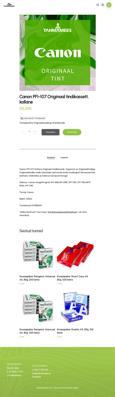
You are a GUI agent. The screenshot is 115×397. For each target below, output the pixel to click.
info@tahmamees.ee (41, 373)
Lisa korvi (50, 132)
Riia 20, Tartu (13, 368)
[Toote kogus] (29, 131)
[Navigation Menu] (108, 5)
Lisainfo (64, 158)
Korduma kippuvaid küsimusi (62, 212)
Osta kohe (72, 132)
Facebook (36, 377)
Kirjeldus (51, 158)
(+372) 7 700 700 (40, 370)
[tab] (51, 158)
